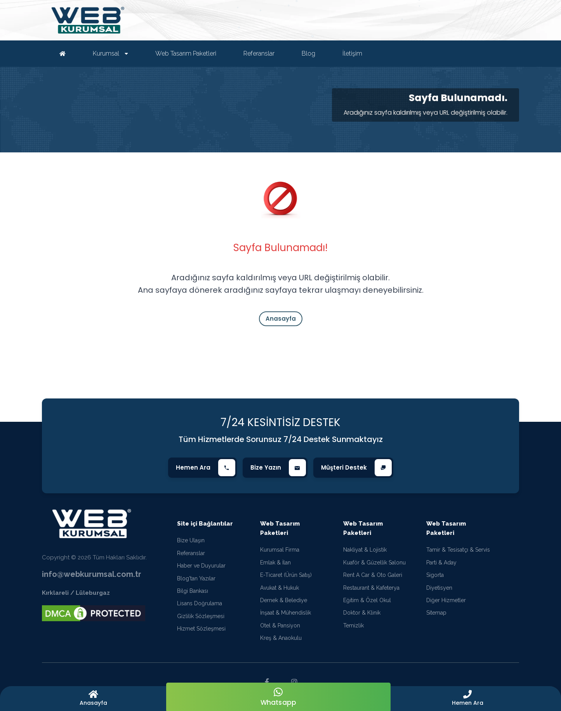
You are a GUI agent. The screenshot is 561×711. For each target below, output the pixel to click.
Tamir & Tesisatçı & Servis (458, 550)
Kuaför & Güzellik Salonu (374, 562)
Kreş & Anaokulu (281, 638)
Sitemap (436, 613)
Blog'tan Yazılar (196, 578)
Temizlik (353, 625)
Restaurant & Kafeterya (371, 588)
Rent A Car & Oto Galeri (372, 575)
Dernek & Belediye (283, 600)
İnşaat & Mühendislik (285, 613)
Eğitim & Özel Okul (367, 600)
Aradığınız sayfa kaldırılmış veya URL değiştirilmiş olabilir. (425, 112)
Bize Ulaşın (191, 540)
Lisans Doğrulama (199, 603)
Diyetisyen (439, 588)
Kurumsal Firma (279, 550)
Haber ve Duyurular (201, 566)
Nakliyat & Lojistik (365, 550)
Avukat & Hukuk (279, 588)
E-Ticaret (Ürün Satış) (286, 575)
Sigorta (435, 575)
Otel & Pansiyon (280, 625)
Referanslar (191, 553)
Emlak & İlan (275, 562)
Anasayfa (281, 318)
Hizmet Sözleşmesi (201, 628)
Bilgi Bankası (192, 591)
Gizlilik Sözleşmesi (200, 616)
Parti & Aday (441, 562)
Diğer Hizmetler (446, 600)
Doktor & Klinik (361, 613)
